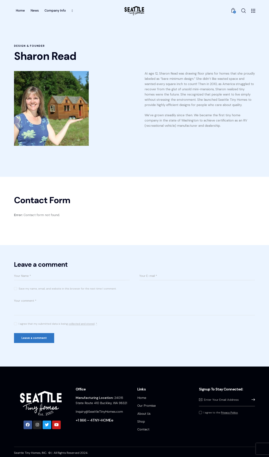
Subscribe (252, 399)
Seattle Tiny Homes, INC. (31, 453)
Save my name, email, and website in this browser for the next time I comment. (68, 288)
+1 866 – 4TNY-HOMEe (94, 420)
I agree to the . (221, 412)
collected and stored (82, 323)
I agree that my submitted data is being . (58, 323)
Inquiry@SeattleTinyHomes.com (99, 412)
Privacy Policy (229, 412)
